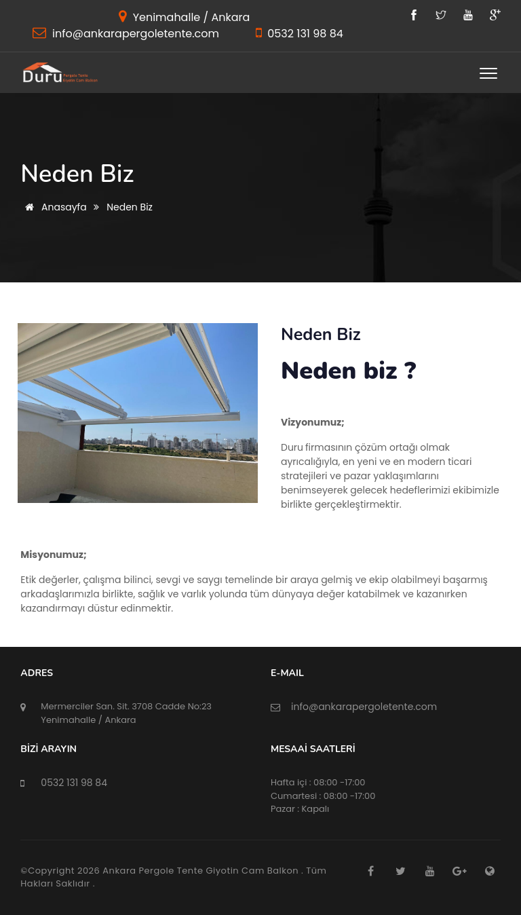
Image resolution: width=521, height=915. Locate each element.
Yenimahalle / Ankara (190, 17)
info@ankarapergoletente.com (134, 33)
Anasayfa (53, 207)
